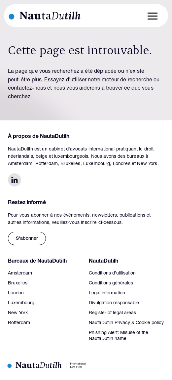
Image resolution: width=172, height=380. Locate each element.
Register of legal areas (112, 313)
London (16, 293)
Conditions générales (111, 283)
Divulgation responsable (114, 303)
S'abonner (27, 238)
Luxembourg (21, 303)
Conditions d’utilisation (112, 273)
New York (18, 313)
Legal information (107, 293)
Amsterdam (20, 273)
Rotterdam (19, 323)
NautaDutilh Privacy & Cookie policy (126, 323)
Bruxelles (17, 283)
